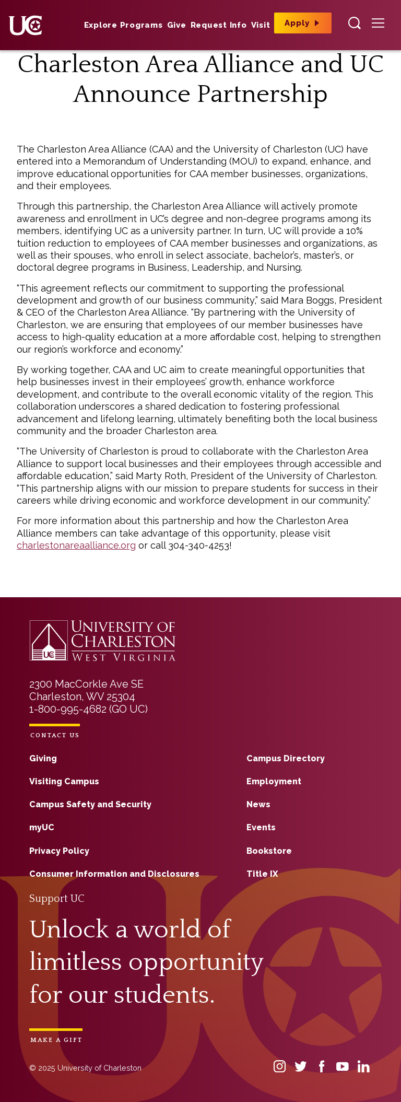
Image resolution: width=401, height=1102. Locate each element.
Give (176, 25)
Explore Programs (123, 25)
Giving (43, 758)
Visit (260, 25)
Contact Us (55, 735)
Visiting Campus (64, 781)
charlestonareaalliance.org (76, 545)
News (258, 804)
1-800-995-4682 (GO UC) (88, 709)
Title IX (262, 874)
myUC (41, 827)
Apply (297, 23)
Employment (273, 781)
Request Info (219, 25)
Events (261, 827)
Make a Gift (56, 1040)
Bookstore (269, 851)
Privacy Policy (59, 851)
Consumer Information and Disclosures (114, 874)
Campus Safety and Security (90, 804)
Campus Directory (285, 758)
